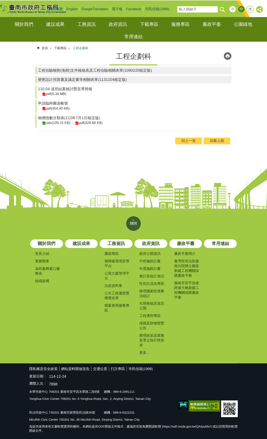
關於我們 (24, 24)
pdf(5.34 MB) (56, 94)
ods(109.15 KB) (58, 123)
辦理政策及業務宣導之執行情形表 (151, 340)
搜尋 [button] (222, 9)
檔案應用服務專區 (117, 308)
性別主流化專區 (151, 284)
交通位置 (100, 369)
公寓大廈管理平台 (117, 275)
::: (1, 233)
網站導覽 (56, 9)
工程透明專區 (150, 316)
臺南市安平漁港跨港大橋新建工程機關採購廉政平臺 (186, 290)
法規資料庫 (113, 286)
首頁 (45, 48)
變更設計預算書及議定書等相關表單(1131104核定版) (82, 79)
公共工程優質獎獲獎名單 (117, 295)
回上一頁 (188, 141)
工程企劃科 (80, 48)
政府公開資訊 (150, 254)
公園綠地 (243, 24)
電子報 (117, 9)
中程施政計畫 (150, 261)
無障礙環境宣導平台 (117, 263)
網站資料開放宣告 (75, 369)
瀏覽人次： (38, 383)
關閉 (133, 223)
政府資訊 (118, 24)
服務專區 (180, 24)
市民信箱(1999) (157, 9)
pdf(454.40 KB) (57, 108)
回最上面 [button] (217, 141)
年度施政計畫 (150, 269)
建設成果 (55, 24)
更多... (144, 353)
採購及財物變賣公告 (151, 325)
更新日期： (38, 376)
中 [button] (241, 9)
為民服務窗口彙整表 (47, 271)
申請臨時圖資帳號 (53, 103)
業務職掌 (42, 261)
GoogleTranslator (94, 9)
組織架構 (42, 281)
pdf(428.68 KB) (90, 123)
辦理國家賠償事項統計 (151, 293)
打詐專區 (118, 369)
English (72, 9)
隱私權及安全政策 (43, 369)
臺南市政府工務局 (36, 8)
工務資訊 (86, 24)
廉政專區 (112, 254)
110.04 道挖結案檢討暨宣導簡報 (65, 89)
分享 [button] (260, 10)
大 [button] (250, 9)
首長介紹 (42, 254)
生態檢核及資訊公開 (151, 305)
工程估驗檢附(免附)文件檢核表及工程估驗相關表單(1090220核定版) (95, 70)
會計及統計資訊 (151, 276)
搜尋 (180, 8)
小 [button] (232, 9)
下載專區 (149, 24)
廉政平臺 (212, 24)
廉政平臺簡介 (184, 254)
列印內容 (227, 56)
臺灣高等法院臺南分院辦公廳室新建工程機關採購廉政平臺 (186, 268)
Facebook (133, 9)
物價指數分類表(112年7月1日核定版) (69, 118)
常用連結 (133, 36)
